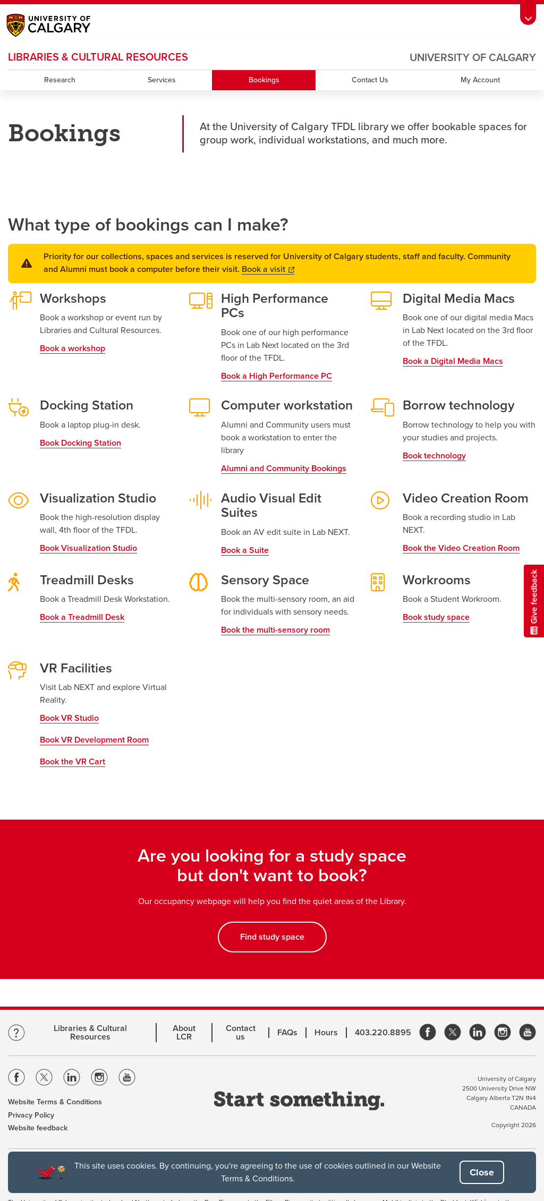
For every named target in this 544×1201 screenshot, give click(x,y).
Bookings (264, 79)
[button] (482, 1172)
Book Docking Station (80, 443)
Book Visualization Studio (88, 548)
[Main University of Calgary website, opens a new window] (59, 26)
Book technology (434, 455)
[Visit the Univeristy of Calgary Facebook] (16, 1079)
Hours (326, 1032)
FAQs (287, 1032)
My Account (480, 79)
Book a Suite (245, 550)
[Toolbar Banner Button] (528, 15)
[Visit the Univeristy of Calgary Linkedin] (71, 1079)
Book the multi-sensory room (275, 630)
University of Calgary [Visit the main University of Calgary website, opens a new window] (473, 58)
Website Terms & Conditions (55, 1101)
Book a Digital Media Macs (453, 361)
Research (59, 79)
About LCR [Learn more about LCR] (184, 1032)
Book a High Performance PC (276, 376)
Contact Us (370, 79)
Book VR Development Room (94, 740)
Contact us (241, 1032)
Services (162, 79)
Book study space (436, 617)
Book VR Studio (69, 718)
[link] (427, 1033)
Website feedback (37, 1127)
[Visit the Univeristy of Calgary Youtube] (126, 1079)
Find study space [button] (272, 937)
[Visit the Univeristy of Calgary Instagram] (99, 1079)
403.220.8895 (383, 1032)
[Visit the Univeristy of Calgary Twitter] (44, 1079)
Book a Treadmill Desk (82, 617)
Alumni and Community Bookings (283, 468)
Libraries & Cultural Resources (90, 1032)
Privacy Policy (31, 1115)
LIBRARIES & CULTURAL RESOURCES (98, 57)
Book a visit (268, 269)
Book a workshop (72, 348)
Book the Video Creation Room (461, 548)
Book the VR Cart (72, 761)
